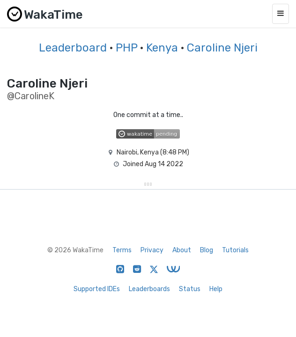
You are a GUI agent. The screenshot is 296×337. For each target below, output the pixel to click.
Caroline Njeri (222, 47)
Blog (206, 250)
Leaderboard (73, 47)
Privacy (152, 250)
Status (189, 289)
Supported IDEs (97, 289)
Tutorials (235, 250)
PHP (126, 47)
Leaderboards (149, 289)
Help (215, 289)
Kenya (162, 47)
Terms (122, 250)
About (181, 250)
